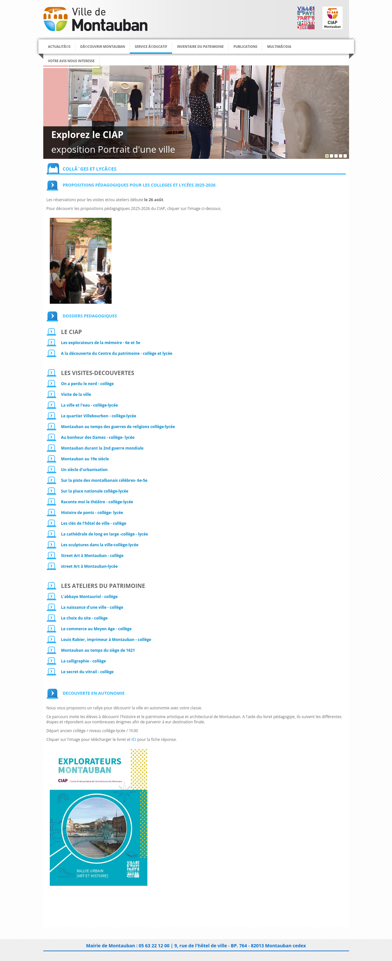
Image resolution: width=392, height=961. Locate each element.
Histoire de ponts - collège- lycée (92, 512)
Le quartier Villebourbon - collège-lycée (98, 415)
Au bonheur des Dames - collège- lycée (98, 437)
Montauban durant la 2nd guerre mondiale (102, 448)
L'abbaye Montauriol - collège (89, 596)
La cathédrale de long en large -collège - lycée (104, 533)
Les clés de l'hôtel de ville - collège (94, 523)
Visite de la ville (76, 394)
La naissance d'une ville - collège (92, 607)
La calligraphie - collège (83, 660)
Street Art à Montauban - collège (92, 555)
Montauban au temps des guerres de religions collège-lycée (118, 426)
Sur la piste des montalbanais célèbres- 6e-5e (104, 480)
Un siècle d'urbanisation (84, 469)
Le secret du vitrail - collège (87, 671)
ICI (133, 739)
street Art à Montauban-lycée (89, 566)
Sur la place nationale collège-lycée (94, 491)
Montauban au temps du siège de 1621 (98, 650)
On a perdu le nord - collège (87, 383)
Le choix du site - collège (84, 617)
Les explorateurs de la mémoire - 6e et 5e (101, 342)
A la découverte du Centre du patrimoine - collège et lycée (116, 353)
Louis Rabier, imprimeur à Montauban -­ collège (106, 639)
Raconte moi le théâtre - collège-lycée (97, 501)
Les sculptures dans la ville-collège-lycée (100, 544)
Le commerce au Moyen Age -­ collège (96, 628)
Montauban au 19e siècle (85, 458)
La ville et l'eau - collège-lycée (89, 405)
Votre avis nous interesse (71, 61)
